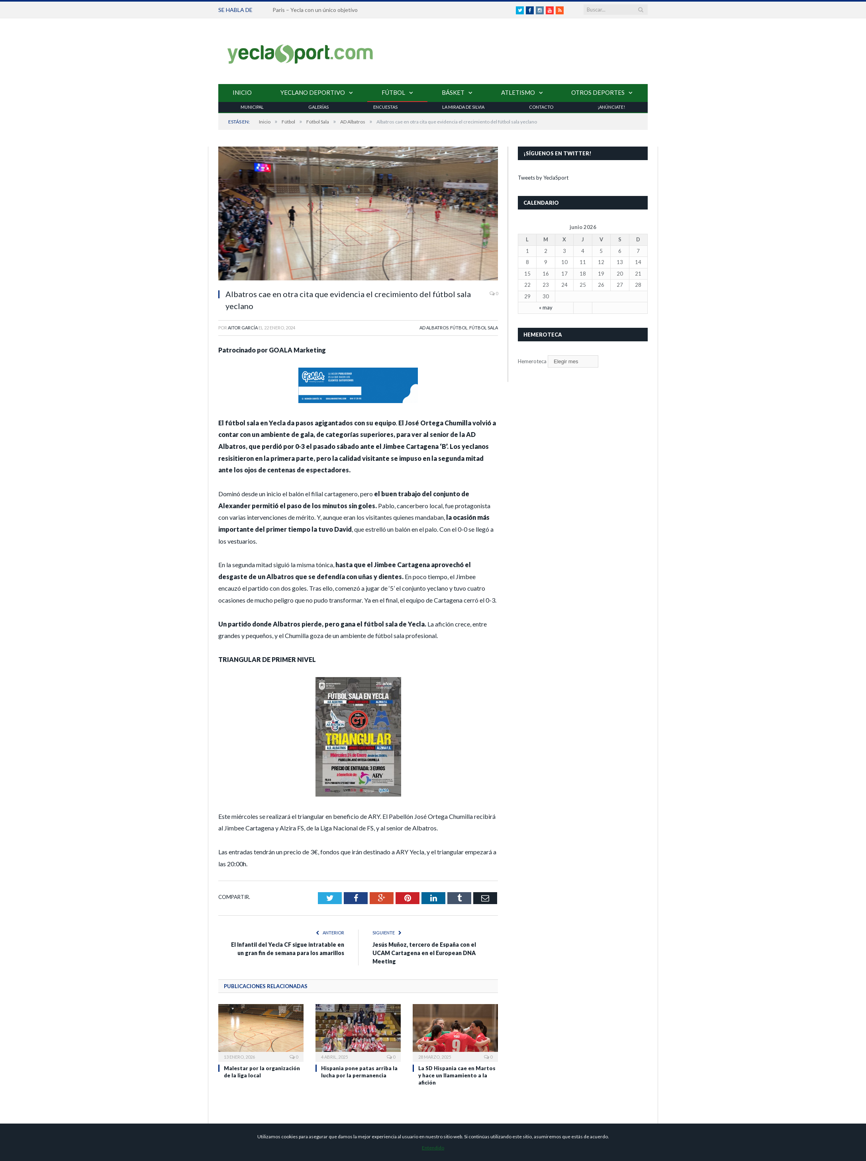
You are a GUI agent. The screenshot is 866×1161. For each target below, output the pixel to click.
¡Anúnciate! (611, 107)
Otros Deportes (598, 92)
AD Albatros (434, 327)
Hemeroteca (532, 361)
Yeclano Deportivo (312, 92)
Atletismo (518, 92)
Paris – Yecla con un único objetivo (315, 9)
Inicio (242, 92)
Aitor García (243, 327)
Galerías (318, 107)
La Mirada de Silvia (463, 107)
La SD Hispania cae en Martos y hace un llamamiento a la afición (457, 1075)
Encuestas (385, 107)
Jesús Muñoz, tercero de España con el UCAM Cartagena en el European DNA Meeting (424, 953)
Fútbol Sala (483, 327)
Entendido (433, 1148)
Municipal (252, 107)
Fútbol (393, 92)
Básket (453, 92)
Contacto (541, 107)
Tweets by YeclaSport (543, 177)
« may (546, 307)
